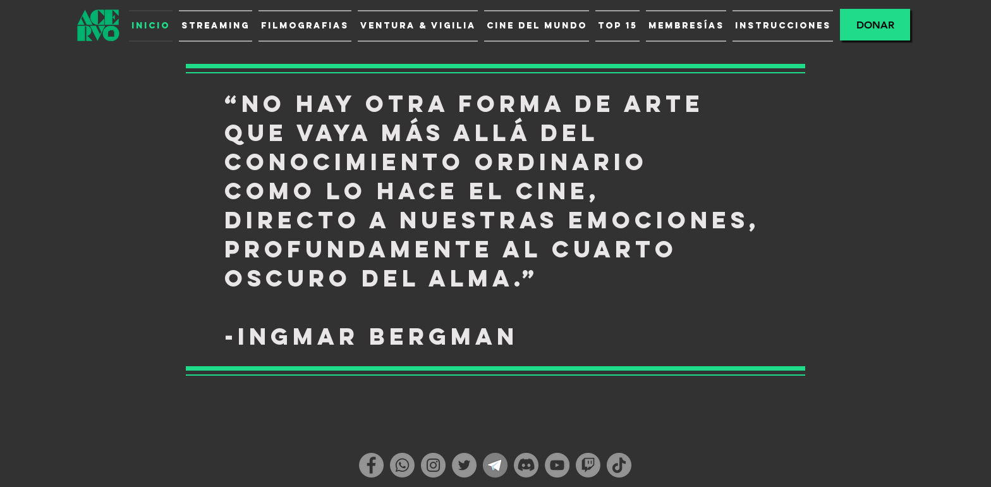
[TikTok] (619, 465)
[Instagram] (433, 465)
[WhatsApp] (402, 465)
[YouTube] (557, 465)
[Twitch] (588, 465)
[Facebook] (371, 465)
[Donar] (875, 24)
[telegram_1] (495, 465)
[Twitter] (464, 465)
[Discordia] (526, 465)
